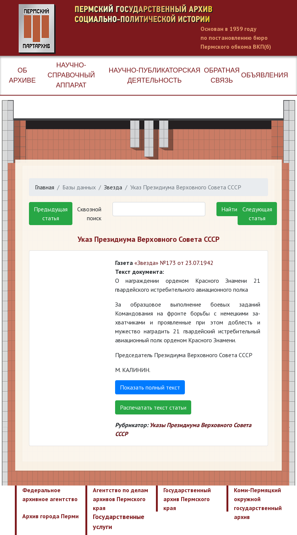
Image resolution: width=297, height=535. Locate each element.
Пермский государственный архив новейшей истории (158, 29)
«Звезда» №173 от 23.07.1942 (173, 262)
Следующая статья (257, 213)
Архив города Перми (50, 516)
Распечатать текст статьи (153, 407)
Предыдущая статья (51, 213)
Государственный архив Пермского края (187, 499)
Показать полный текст (150, 387)
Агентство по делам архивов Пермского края (120, 499)
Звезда (113, 187)
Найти (229, 209)
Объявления (264, 75)
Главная (44, 187)
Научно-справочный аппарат (71, 75)
